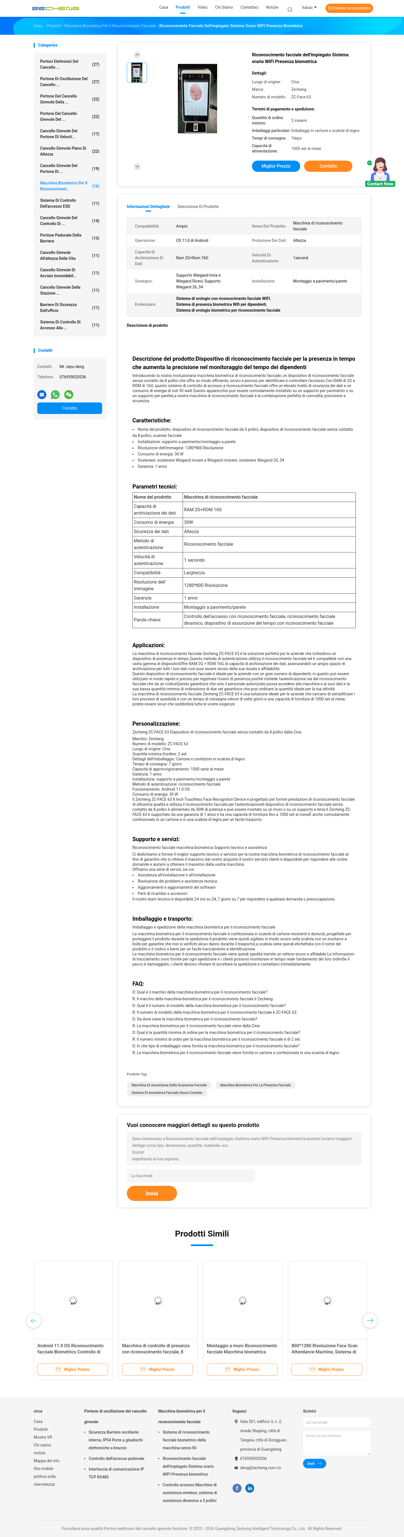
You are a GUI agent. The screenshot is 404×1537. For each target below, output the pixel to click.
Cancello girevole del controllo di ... (69, 221)
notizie (39, 1453)
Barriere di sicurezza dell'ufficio (69, 307)
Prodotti (41, 1429)
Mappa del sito (46, 1461)
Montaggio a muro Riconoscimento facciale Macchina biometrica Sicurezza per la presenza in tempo (242, 1352)
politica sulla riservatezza (45, 1480)
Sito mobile (43, 1468)
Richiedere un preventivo (349, 8)
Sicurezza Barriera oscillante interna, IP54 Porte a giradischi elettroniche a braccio (116, 1440)
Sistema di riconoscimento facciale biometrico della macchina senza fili (186, 1440)
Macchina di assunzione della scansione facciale (169, 1085)
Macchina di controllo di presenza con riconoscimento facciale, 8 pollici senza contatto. (156, 1352)
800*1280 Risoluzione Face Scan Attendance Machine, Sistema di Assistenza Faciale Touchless (324, 1352)
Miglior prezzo (275, 166)
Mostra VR (43, 1437)
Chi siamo (42, 1445)
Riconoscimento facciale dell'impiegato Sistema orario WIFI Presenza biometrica (188, 1466)
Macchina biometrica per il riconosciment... (69, 186)
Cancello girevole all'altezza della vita (69, 255)
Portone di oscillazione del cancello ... (69, 82)
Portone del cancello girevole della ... (69, 99)
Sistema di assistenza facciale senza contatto (167, 1093)
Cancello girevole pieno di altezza (69, 151)
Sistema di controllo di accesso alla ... (69, 325)
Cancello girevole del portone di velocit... (69, 134)
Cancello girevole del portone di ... (69, 168)
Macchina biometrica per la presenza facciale (255, 1085)
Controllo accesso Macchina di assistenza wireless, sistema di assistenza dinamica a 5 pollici (190, 1493)
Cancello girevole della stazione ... (69, 290)
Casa (38, 1421)
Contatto (69, 408)
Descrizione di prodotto (198, 206)
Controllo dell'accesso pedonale (116, 1458)
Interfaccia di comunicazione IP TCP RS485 (116, 1473)
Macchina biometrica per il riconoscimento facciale (181, 1416)
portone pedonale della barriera (69, 238)
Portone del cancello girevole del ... (69, 116)
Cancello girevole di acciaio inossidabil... (69, 273)
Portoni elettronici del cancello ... (69, 64)
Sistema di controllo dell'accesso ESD (69, 203)
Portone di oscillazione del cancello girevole (115, 1416)
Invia (152, 1193)
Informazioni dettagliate (148, 206)
